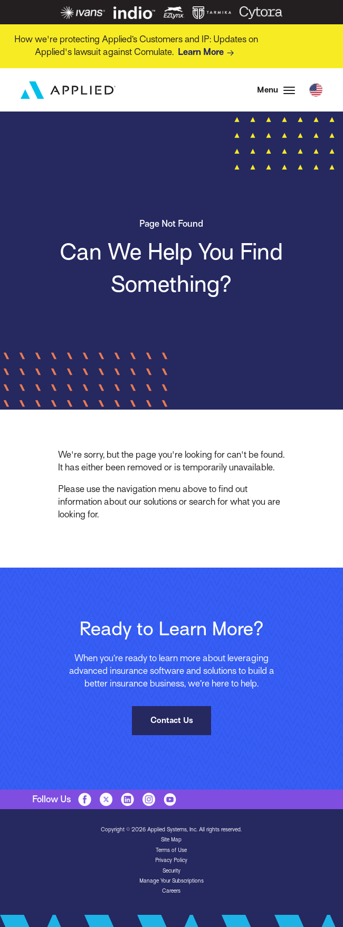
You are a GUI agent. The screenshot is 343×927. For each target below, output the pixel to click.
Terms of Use (171, 850)
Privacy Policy (171, 860)
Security (171, 871)
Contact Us (171, 720)
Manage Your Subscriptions (171, 881)
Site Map (171, 839)
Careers (171, 891)
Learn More (207, 53)
